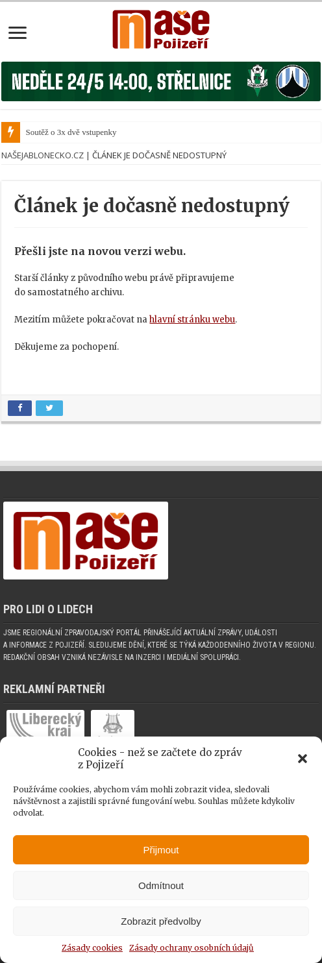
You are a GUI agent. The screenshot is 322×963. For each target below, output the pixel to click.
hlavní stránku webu (192, 319)
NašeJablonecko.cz (42, 155)
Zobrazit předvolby (161, 921)
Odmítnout (161, 885)
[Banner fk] (160, 80)
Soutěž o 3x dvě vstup (62, 132)
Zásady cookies (92, 948)
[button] (302, 758)
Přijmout (161, 849)
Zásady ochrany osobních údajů (191, 948)
